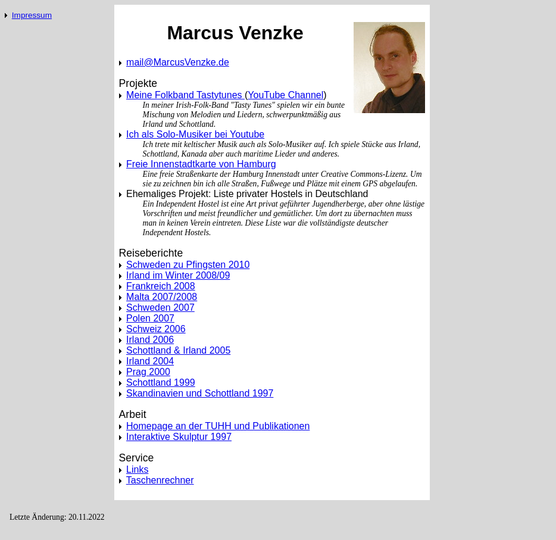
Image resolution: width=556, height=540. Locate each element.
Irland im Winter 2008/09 (178, 275)
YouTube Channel (285, 95)
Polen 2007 (150, 318)
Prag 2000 (148, 372)
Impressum (32, 15)
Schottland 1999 (160, 382)
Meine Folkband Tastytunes (185, 95)
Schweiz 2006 (156, 329)
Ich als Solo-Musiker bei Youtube (195, 134)
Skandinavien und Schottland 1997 (199, 393)
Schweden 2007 (160, 307)
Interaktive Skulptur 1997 (179, 437)
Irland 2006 (150, 340)
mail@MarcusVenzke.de (177, 62)
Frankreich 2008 (160, 286)
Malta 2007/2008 (161, 297)
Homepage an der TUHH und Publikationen (218, 426)
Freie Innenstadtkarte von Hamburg (201, 164)
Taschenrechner (160, 480)
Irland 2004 (150, 361)
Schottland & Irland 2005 (178, 350)
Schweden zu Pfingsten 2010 (187, 265)
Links (137, 469)
